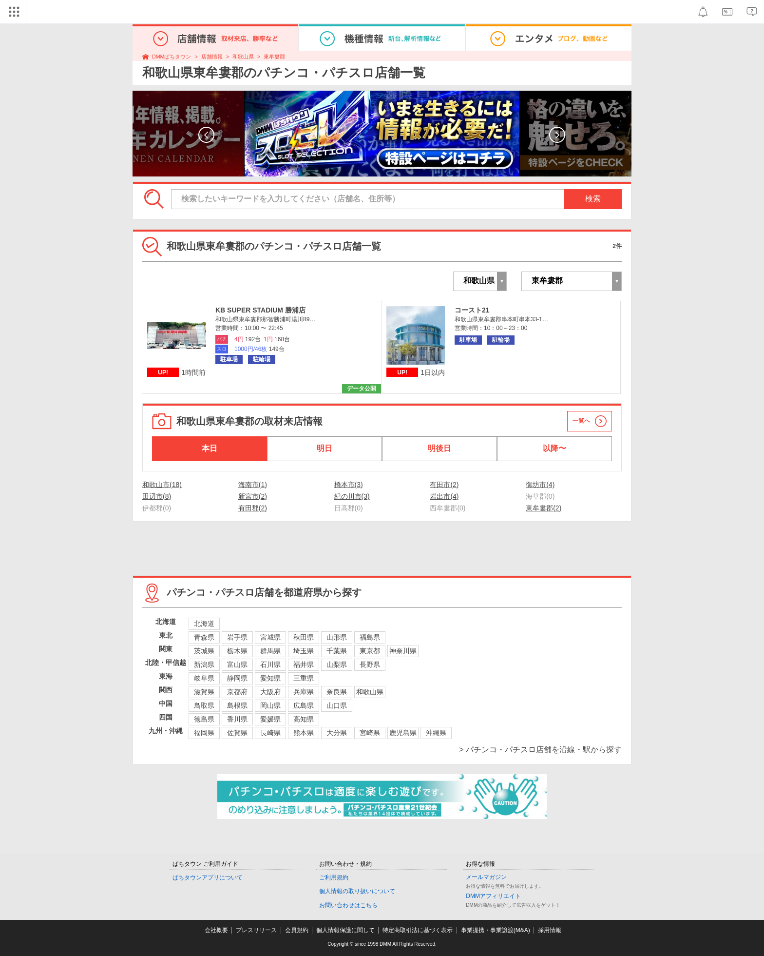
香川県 (237, 719)
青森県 (204, 637)
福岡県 (204, 733)
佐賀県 (237, 733)
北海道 (204, 623)
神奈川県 (403, 651)
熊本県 (303, 733)
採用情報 (549, 930)
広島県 (303, 705)
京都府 (237, 692)
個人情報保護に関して (345, 930)
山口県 (336, 705)
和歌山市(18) (162, 484)
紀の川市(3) (352, 496)
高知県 (303, 719)
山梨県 (336, 664)
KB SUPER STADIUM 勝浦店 (260, 310)
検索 (593, 199)
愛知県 (270, 678)
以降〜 (554, 448)
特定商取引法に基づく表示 (417, 930)
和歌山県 (243, 56)
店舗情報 (212, 56)
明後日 (439, 448)
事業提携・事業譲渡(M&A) (495, 930)
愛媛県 (270, 719)
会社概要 (216, 930)
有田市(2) (444, 484)
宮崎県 (370, 733)
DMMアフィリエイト (493, 896)
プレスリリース (256, 930)
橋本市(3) (348, 484)
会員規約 (296, 930)
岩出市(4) (444, 496)
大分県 (336, 733)
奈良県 (336, 692)
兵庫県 (303, 692)
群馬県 (270, 651)
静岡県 (237, 678)
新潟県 (204, 664)
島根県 (237, 705)
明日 (324, 448)
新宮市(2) (252, 496)
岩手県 (237, 637)
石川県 (270, 664)
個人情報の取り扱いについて (357, 891)
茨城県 (204, 651)
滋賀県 (204, 692)
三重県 (303, 678)
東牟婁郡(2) (543, 508)
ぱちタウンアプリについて (207, 877)
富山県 (237, 664)
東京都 (370, 651)
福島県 (370, 637)
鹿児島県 (403, 733)
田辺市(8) (156, 496)
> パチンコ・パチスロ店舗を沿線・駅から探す (540, 749)
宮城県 (270, 637)
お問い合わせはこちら (348, 905)
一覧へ (581, 420)
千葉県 (336, 651)
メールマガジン (486, 877)
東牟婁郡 (274, 56)
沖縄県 (436, 733)
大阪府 (270, 692)
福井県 (303, 664)
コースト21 (472, 310)
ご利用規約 (333, 877)
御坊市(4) (540, 484)
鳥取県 (204, 705)
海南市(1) (252, 484)
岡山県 (270, 705)
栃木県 (237, 651)
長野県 (370, 664)
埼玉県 (303, 651)
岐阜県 (204, 678)
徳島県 (204, 719)
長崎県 (270, 733)
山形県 (336, 637)
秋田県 (303, 637)
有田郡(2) (252, 508)
